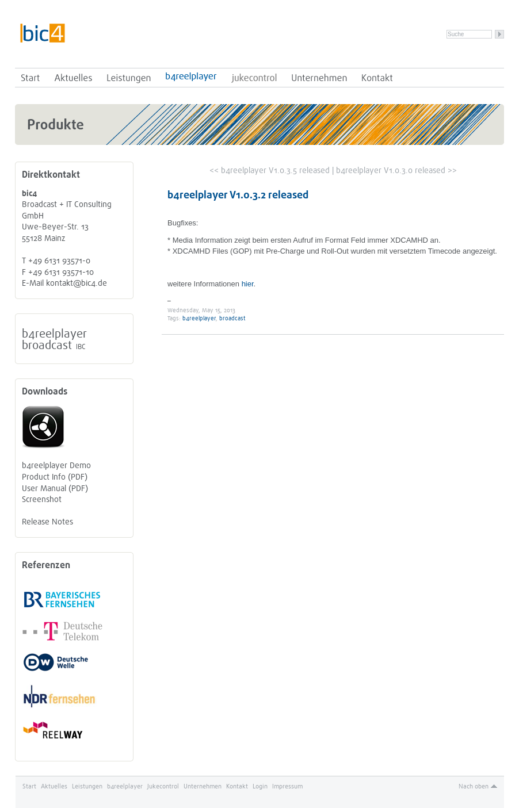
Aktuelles (73, 77)
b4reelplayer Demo (56, 465)
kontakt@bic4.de (76, 283)
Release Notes (47, 521)
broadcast (47, 345)
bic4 (42, 33)
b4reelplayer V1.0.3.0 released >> (396, 170)
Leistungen (129, 77)
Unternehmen (319, 77)
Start (30, 77)
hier (248, 283)
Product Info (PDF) (54, 477)
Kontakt (377, 77)
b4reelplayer (191, 77)
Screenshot (42, 499)
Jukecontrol (254, 77)
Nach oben (474, 786)
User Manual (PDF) (55, 488)
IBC (80, 346)
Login (260, 786)
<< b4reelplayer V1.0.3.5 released (269, 170)
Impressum (287, 786)
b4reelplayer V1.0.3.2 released (237, 195)
